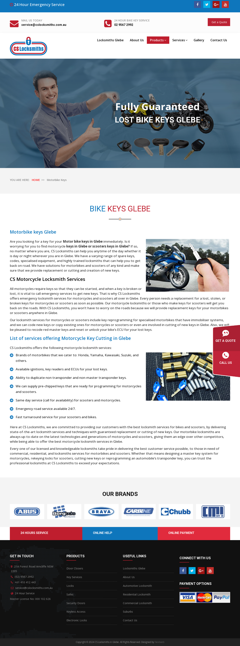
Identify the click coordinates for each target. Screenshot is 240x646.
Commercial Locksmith (137, 603)
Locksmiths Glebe (110, 40)
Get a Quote (219, 22)
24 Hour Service (25, 593)
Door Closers (74, 568)
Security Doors (75, 603)
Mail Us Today (31, 20)
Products (158, 40)
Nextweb (159, 642)
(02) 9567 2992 (24, 576)
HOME (36, 180)
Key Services (74, 577)
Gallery (199, 40)
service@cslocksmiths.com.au (43, 25)
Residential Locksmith (137, 594)
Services (179, 40)
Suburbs (128, 611)
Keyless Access (75, 611)
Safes (69, 594)
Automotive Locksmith (137, 586)
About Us (137, 40)
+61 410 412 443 (25, 582)
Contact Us (218, 40)
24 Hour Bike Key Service (132, 20)
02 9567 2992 (123, 25)
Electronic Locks (76, 620)
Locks (70, 586)
